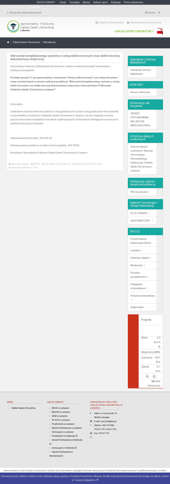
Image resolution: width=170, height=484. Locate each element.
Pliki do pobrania (139, 192)
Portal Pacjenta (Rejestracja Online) (140, 241)
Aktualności (49, 42)
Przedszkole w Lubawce (63, 424)
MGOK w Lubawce (60, 408)
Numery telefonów (140, 92)
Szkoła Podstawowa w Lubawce (67, 428)
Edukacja (116, 2)
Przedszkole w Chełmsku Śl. (65, 436)
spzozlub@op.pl (108, 421)
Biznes (86, 2)
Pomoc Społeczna (133, 2)
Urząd (63, 2)
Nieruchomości (16, 7)
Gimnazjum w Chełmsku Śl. (64, 448)
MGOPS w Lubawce (61, 412)
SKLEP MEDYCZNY (140, 220)
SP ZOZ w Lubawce (61, 420)
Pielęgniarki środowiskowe (138, 286)
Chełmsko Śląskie (139, 258)
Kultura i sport (100, 2)
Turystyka (74, 2)
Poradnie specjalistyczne (138, 274)
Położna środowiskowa (142, 295)
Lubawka (135, 250)
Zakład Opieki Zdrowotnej (134, 31)
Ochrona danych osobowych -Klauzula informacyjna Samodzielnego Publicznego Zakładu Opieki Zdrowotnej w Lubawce (141, 158)
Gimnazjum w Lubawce (63, 432)
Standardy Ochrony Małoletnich (140, 72)
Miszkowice (136, 265)
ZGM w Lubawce (60, 416)
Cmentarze (34, 7)
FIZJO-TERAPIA (138, 213)
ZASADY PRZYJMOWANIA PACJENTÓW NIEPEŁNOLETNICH (140, 119)
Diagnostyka (136, 307)
